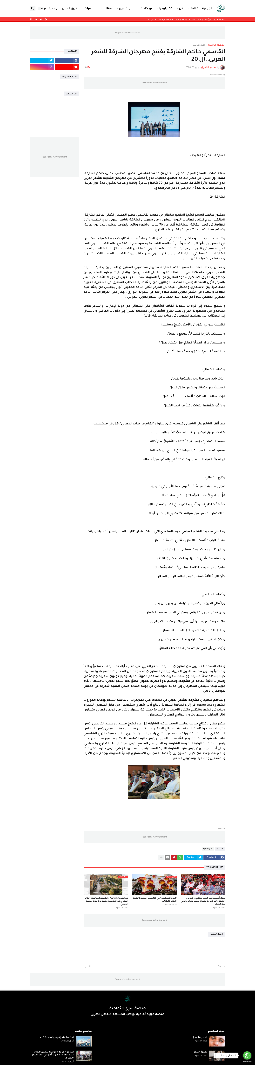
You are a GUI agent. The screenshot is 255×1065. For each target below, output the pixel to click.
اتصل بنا (152, 19)
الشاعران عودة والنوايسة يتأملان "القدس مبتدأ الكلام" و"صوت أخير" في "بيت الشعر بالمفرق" (53, 1055)
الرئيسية (207, 8)
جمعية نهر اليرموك (46, 8)
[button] (40, 8)
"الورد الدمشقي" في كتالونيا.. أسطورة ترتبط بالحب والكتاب (154, 900)
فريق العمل (69, 8)
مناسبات (90, 8)
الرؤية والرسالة (204, 19)
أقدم (88, 966)
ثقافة (193, 8)
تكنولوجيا (165, 8)
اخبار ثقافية (199, 45)
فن (181, 8)
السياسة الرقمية (166, 19)
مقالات (107, 8)
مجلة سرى (125, 8)
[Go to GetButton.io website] (247, 1062)
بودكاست (146, 8)
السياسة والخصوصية (185, 19)
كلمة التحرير (219, 19)
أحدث (220, 966)
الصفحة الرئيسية (216, 45)
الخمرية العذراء (199, 1037)
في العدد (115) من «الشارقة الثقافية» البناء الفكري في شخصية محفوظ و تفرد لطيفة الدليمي (106, 901)
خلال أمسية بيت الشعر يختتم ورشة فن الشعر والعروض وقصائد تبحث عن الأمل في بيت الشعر (203, 901)
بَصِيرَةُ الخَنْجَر (200, 1052)
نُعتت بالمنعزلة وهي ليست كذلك (57, 1037)
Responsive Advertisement (127, 33)
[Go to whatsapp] (247, 1055)
